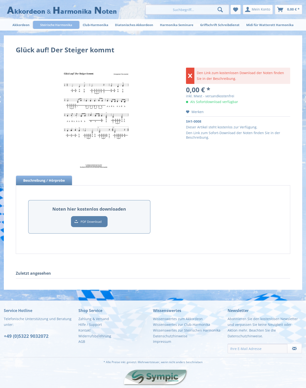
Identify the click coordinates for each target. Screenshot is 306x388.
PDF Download (91, 221)
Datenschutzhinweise (170, 336)
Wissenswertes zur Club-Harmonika (181, 324)
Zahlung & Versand (93, 319)
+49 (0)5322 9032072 (26, 336)
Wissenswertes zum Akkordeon (178, 319)
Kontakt (84, 330)
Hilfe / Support (90, 324)
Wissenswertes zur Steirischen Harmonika (186, 330)
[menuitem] (187, 9)
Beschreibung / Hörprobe (44, 180)
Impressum (162, 341)
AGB (81, 341)
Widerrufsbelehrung (94, 336)
